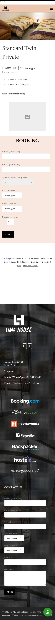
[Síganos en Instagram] (4, 2)
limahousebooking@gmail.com (26, 383)
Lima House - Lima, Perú (29, 612)
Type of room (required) (18, 180)
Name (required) (26, 155)
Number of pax (10, 220)
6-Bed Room (34, 258)
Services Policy (18, 93)
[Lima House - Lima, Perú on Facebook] (25, 346)
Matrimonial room (30, 266)
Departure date (12, 207)
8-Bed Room (21, 258)
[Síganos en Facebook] (0, 2)
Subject (25, 561)
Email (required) (26, 168)
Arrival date (12, 194)
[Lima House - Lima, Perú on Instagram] (30, 346)
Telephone (25, 525)
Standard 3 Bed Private (20, 262)
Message (25, 577)
